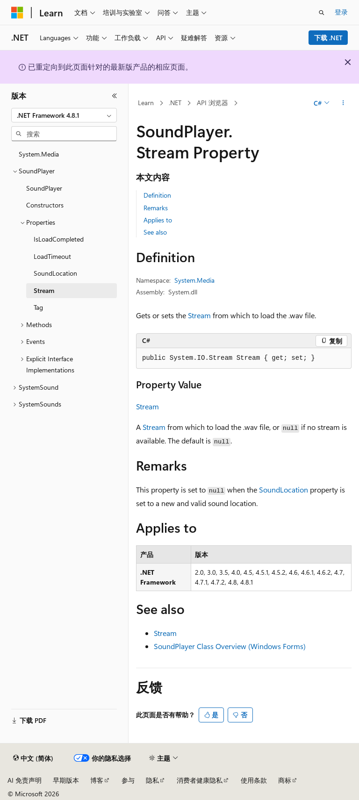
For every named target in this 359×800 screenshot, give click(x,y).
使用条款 (254, 780)
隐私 (152, 780)
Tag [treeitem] (38, 307)
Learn (146, 102)
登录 (341, 11)
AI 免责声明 (24, 780)
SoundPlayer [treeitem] (44, 188)
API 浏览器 (212, 102)
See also (155, 232)
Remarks (156, 207)
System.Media (194, 280)
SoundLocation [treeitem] (55, 273)
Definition (157, 195)
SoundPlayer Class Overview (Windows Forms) (230, 646)
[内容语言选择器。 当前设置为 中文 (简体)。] (33, 758)
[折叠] (114, 95)
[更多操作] (343, 103)
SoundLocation (283, 489)
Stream (199, 315)
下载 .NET (328, 37)
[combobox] (64, 115)
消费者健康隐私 (200, 780)
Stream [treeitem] (44, 290)
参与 (128, 780)
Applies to (158, 219)
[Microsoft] (17, 13)
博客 (96, 780)
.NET (175, 102)
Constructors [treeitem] (45, 204)
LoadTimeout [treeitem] (52, 256)
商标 (284, 780)
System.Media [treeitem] (39, 154)
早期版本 (66, 780)
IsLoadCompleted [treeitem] (59, 239)
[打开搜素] (321, 12)
